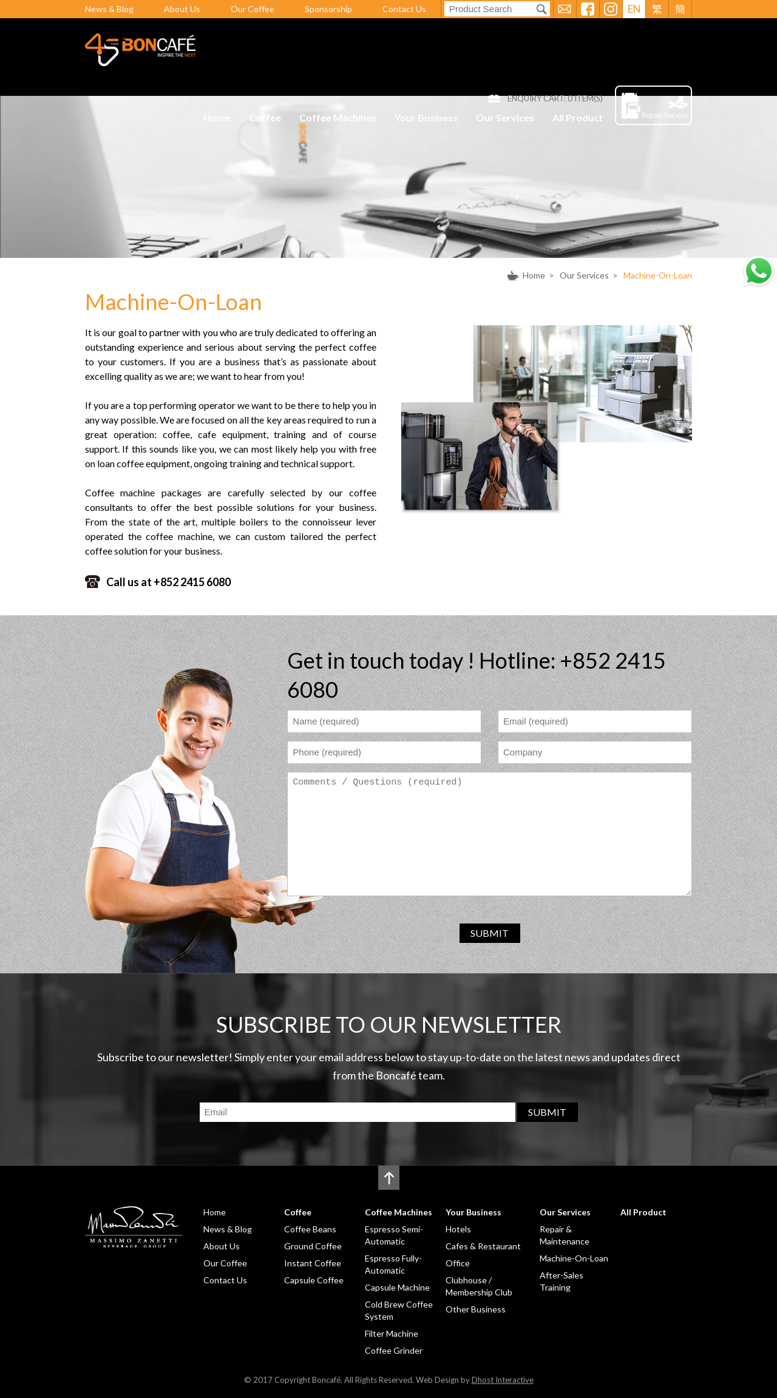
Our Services (505, 117)
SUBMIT (489, 933)
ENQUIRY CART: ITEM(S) (555, 99)
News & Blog (109, 9)
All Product (577, 117)
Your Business (426, 117)
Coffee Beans (310, 1229)
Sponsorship (328, 9)
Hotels (458, 1229)
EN (634, 8)
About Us (182, 9)
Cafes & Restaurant (483, 1246)
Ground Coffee (313, 1246)
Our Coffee (252, 9)
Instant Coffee (312, 1263)
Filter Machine (391, 1333)
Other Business (476, 1309)
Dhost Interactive (503, 1380)
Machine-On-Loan (657, 275)
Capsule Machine (397, 1287)
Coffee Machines (337, 117)
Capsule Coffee (314, 1280)
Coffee (265, 117)
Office (458, 1263)
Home (217, 117)
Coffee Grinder (393, 1350)
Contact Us (404, 9)
